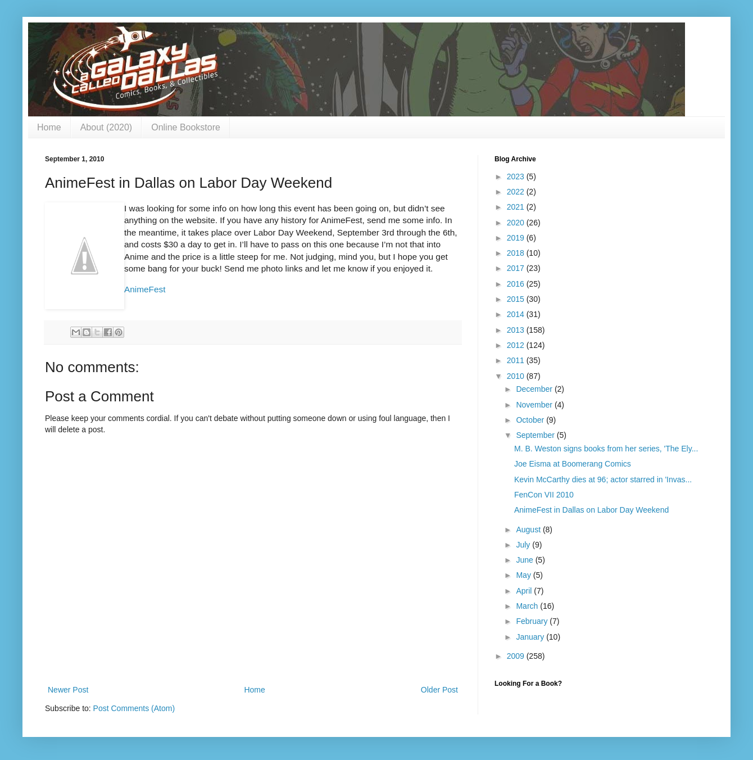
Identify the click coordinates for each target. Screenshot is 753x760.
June (525, 559)
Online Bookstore (185, 127)
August (529, 529)
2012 (517, 345)
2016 (517, 283)
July (524, 544)
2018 (517, 252)
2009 (517, 656)
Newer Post (68, 689)
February (533, 621)
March (528, 605)
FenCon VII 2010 (544, 494)
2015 (517, 299)
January (531, 636)
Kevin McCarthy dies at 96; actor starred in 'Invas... (603, 479)
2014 (517, 314)
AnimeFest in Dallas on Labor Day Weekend (591, 509)
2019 (517, 237)
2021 (517, 206)
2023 (517, 176)
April (525, 590)
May (524, 575)
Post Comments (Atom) (134, 708)
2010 (517, 376)
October (531, 419)
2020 (517, 222)
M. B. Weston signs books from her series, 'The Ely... (606, 448)
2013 (517, 329)
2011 (517, 360)
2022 (517, 191)
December (535, 388)
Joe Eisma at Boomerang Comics (572, 463)
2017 (517, 268)
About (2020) (106, 127)
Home (49, 127)
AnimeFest (145, 289)
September (536, 435)
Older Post (439, 689)
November (535, 404)
